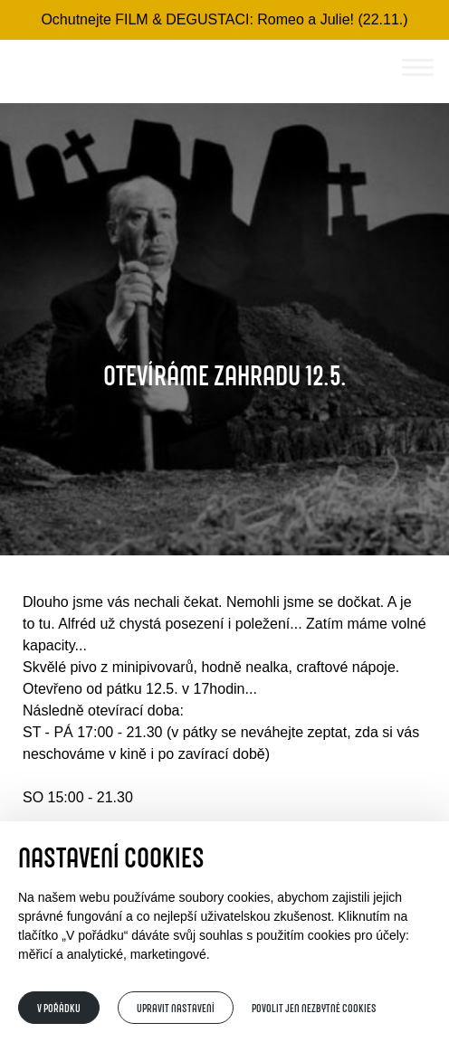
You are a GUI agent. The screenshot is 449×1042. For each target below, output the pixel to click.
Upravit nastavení (176, 1007)
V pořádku (59, 1007)
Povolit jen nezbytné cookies (314, 1007)
